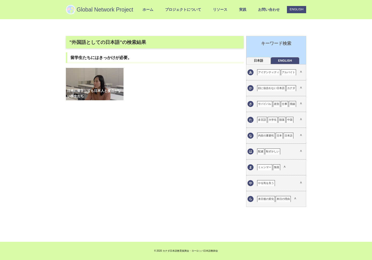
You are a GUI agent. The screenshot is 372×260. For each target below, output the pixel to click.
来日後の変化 (266, 198)
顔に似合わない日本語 (271, 88)
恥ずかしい (272, 151)
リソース (220, 9)
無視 (276, 167)
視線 (292, 103)
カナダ (291, 88)
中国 (289, 119)
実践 (242, 9)
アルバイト (288, 72)
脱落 (282, 119)
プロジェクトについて (183, 9)
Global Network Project (105, 9)
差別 (276, 103)
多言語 (262, 119)
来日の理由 (283, 198)
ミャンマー (264, 167)
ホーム (148, 9)
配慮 (260, 151)
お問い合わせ (269, 9)
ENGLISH (296, 9)
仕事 (284, 103)
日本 (279, 135)
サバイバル (264, 103)
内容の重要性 (266, 135)
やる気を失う (266, 183)
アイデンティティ (268, 72)
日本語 (288, 135)
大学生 (273, 119)
